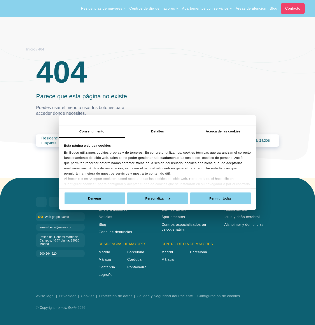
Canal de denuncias (115, 232)
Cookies (87, 296)
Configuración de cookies (218, 296)
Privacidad (68, 296)
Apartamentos (173, 217)
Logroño (105, 274)
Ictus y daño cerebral (242, 217)
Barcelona (135, 252)
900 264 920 (48, 253)
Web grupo (57, 217)
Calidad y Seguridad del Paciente (165, 296)
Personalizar (157, 198)
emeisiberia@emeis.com (56, 227)
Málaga (105, 259)
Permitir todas (220, 198)
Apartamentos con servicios (207, 8)
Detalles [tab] (157, 131)
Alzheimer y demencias (244, 224)
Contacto (292, 8)
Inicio (30, 49)
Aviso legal (45, 296)
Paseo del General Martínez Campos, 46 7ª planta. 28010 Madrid (59, 240)
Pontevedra (137, 267)
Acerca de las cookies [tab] (223, 131)
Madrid (104, 252)
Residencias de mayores (103, 8)
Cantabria (107, 267)
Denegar (94, 198)
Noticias (105, 217)
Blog (273, 8)
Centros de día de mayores (153, 8)
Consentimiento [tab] (92, 131)
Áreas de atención (251, 8)
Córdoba (134, 259)
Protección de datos (116, 296)
